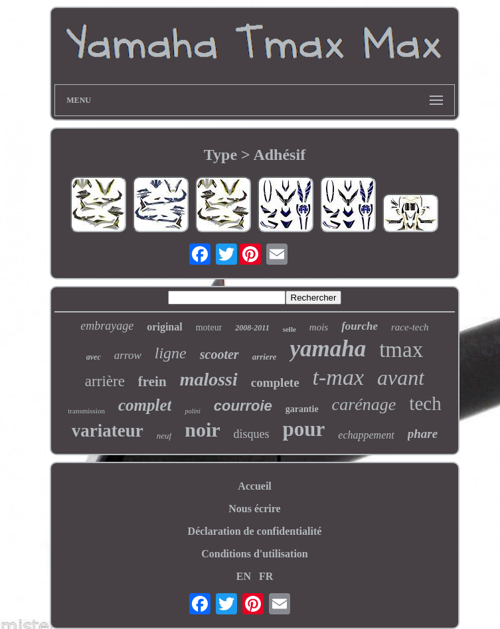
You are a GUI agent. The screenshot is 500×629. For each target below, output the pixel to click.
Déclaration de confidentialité (255, 531)
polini (192, 411)
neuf (164, 436)
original (164, 326)
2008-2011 (252, 327)
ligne (171, 353)
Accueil (255, 486)
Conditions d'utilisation (254, 553)
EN (243, 576)
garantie (302, 409)
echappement (366, 435)
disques (252, 434)
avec (93, 357)
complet (145, 405)
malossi (209, 379)
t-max (338, 377)
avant (400, 377)
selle (289, 329)
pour (304, 429)
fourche (359, 326)
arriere (264, 357)
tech (425, 403)
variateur (107, 431)
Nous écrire (254, 508)
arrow (127, 355)
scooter (219, 354)
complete (275, 382)
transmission (86, 411)
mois (318, 327)
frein (152, 381)
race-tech (410, 327)
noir (202, 430)
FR (266, 576)
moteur (209, 327)
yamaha (328, 349)
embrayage (106, 325)
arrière (105, 381)
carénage (364, 404)
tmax (401, 350)
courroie (243, 405)
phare (423, 434)
